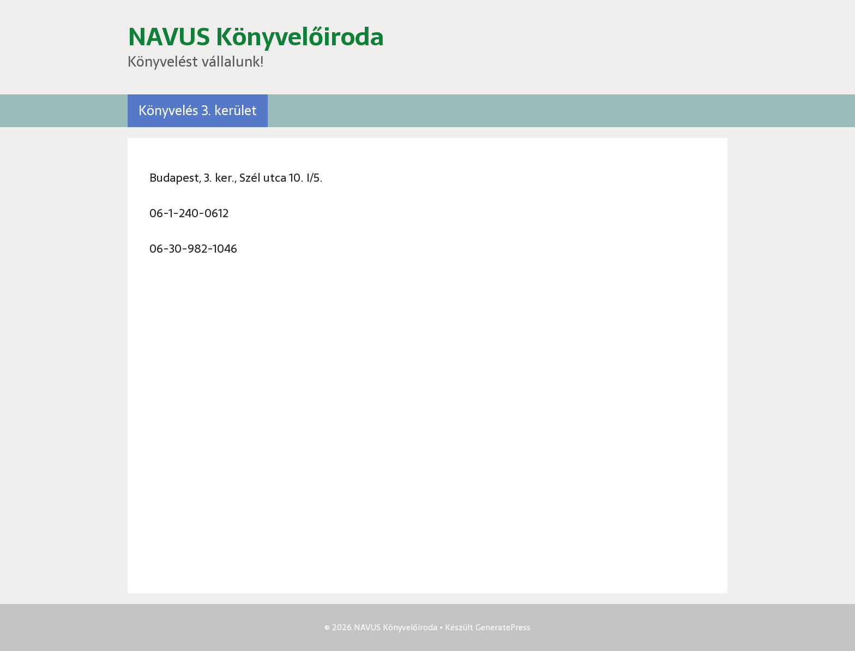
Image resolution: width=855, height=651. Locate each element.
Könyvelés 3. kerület (198, 110)
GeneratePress (503, 627)
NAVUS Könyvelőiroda (256, 36)
